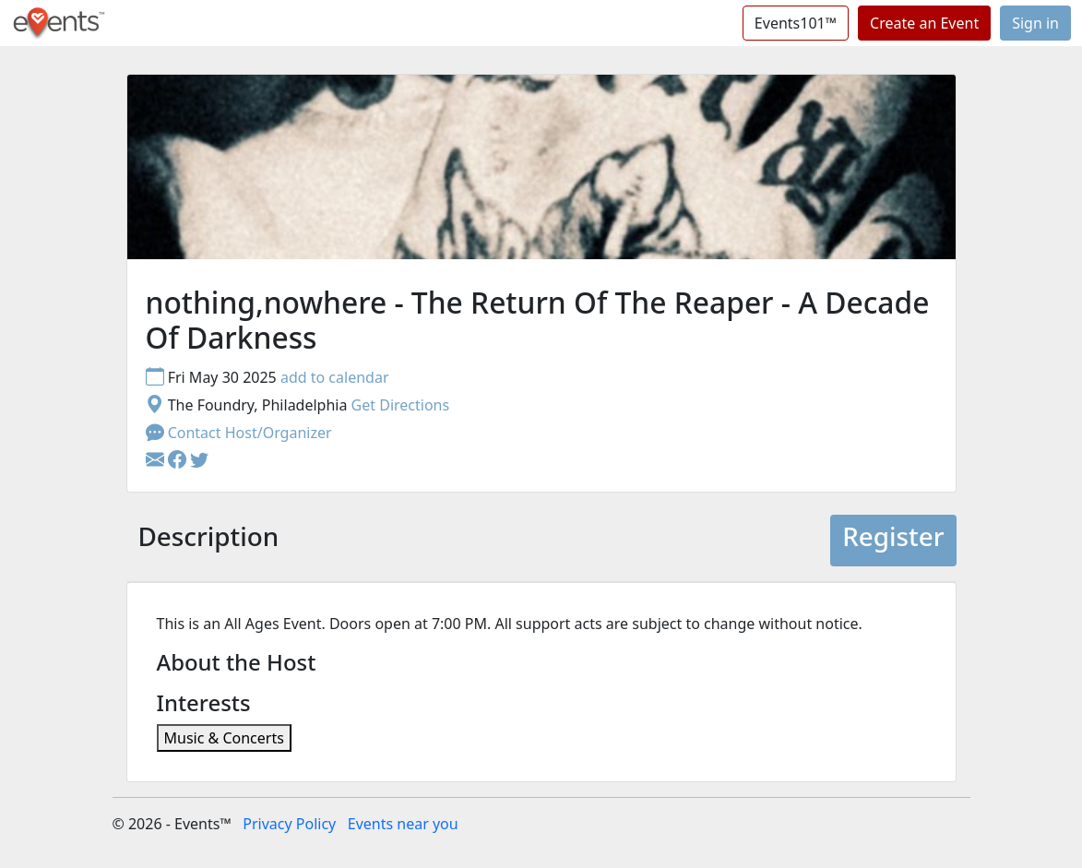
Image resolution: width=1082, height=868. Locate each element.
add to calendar (334, 377)
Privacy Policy (289, 824)
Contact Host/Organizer (239, 432)
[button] (179, 460)
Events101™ (796, 23)
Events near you (403, 824)
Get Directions (400, 405)
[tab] (208, 540)
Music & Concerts (224, 738)
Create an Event (924, 23)
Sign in (1035, 23)
